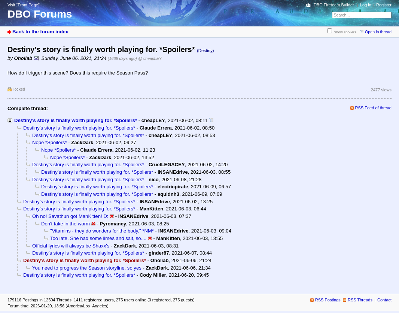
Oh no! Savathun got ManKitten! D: (70, 216)
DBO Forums (39, 14)
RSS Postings (328, 300)
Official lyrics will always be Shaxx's (70, 246)
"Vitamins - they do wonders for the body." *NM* (102, 231)
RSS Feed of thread (373, 108)
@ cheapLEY (150, 58)
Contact (384, 300)
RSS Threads (360, 300)
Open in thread (378, 32)
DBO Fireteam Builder (334, 5)
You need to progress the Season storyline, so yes (86, 268)
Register (384, 5)
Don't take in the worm (65, 224)
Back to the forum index (40, 31)
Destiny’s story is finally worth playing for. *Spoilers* (75, 120)
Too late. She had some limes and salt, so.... (98, 238)
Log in (365, 5)
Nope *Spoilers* (49, 142)
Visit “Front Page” (23, 5)
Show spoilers (345, 32)
